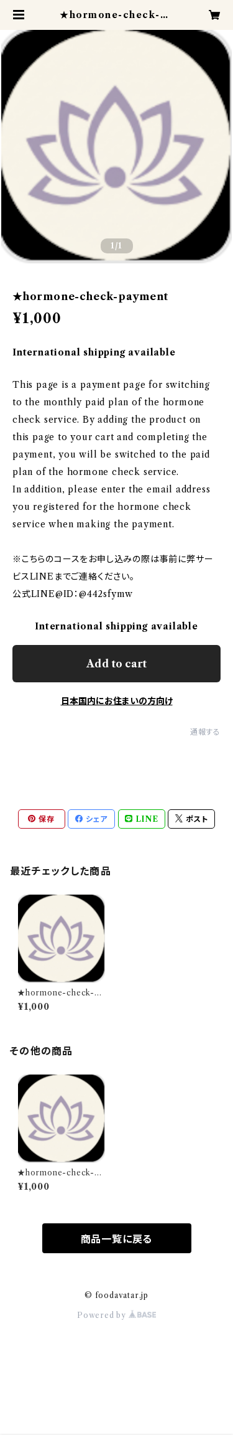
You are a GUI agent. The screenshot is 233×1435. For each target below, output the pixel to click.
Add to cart (116, 663)
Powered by (116, 1315)
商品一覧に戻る (117, 1239)
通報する (205, 731)
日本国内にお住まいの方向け (117, 701)
